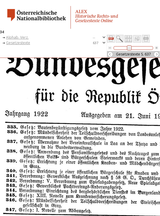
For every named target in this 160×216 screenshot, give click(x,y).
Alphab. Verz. (17, 37)
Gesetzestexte (18, 42)
